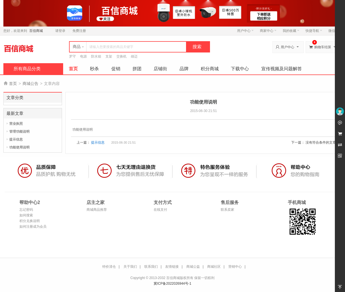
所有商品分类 (27, 68)
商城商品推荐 (97, 210)
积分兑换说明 (29, 221)
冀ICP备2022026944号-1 (172, 284)
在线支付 (160, 210)
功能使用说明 (19, 147)
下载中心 (240, 68)
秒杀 (94, 68)
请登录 (60, 31)
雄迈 (134, 56)
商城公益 (193, 267)
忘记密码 (26, 210)
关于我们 (130, 267)
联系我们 (151, 267)
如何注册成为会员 (33, 227)
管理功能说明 (19, 131)
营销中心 (235, 267)
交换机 (121, 56)
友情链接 (172, 267)
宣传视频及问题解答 (281, 68)
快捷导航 (314, 31)
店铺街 (160, 68)
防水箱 (96, 56)
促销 (115, 68)
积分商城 (210, 68)
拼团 (136, 68)
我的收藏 (291, 31)
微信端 (333, 31)
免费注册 (79, 31)
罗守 (72, 56)
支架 (108, 56)
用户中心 (245, 31)
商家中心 (268, 31)
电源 (83, 56)
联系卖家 (227, 210)
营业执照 (16, 124)
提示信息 (16, 139)
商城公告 (30, 83)
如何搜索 (26, 215)
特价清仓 (109, 267)
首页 (73, 68)
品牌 (184, 68)
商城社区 (214, 267)
